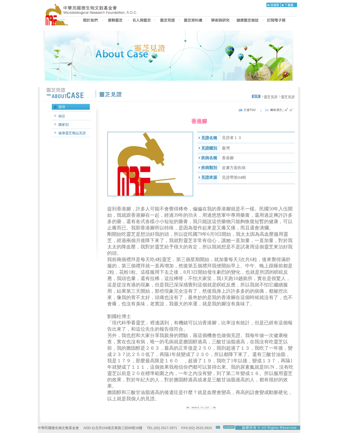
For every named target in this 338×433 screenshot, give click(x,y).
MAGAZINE (248, 20)
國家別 (63, 125)
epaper (276, 20)
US (89, 20)
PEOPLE (141, 20)
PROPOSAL (219, 20)
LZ (193, 20)
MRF (58, 20)
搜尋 (61, 107)
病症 (61, 116)
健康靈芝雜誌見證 (72, 133)
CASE (167, 20)
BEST (115, 20)
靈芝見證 (271, 97)
